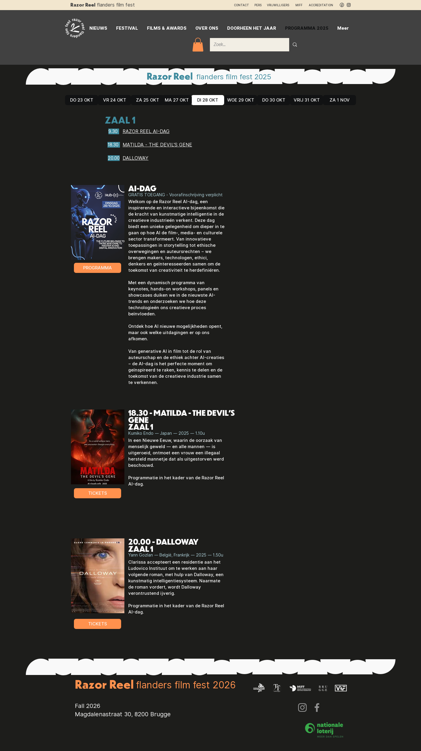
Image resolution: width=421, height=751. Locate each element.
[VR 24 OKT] (114, 100)
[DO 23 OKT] (81, 100)
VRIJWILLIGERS (278, 5)
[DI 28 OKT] (207, 100)
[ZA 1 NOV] (339, 100)
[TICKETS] (97, 493)
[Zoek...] (245, 44)
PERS (258, 5)
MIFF (301, 5)
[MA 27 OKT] (177, 100)
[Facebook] (317, 707)
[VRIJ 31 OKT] (306, 100)
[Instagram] (302, 707)
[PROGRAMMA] (97, 268)
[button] (198, 45)
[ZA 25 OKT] (147, 100)
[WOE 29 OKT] (240, 100)
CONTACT (241, 5)
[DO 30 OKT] (273, 100)
